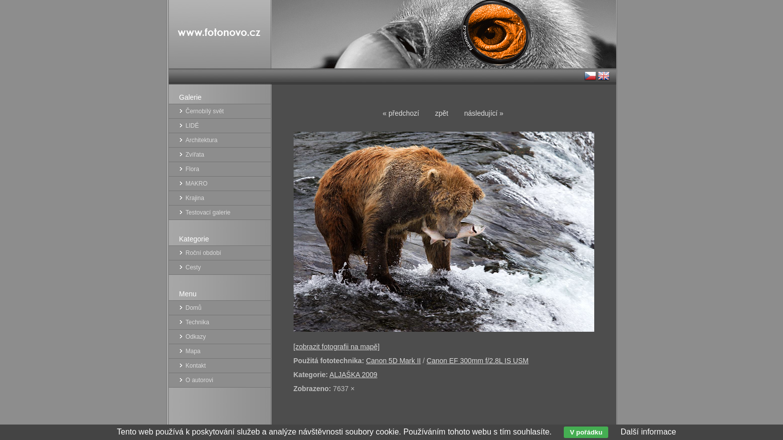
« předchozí (401, 113)
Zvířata (195, 154)
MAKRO (197, 183)
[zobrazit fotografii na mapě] (337, 347)
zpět (441, 113)
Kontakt (196, 365)
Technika (197, 322)
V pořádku (586, 432)
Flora (192, 169)
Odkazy (196, 336)
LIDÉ (192, 125)
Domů (194, 307)
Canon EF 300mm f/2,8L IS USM (477, 361)
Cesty (193, 267)
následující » (484, 113)
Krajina (195, 198)
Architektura (202, 140)
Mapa (193, 351)
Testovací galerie (208, 212)
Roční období (203, 252)
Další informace (648, 432)
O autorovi (199, 380)
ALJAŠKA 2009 (354, 375)
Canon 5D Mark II (393, 361)
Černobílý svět (205, 111)
